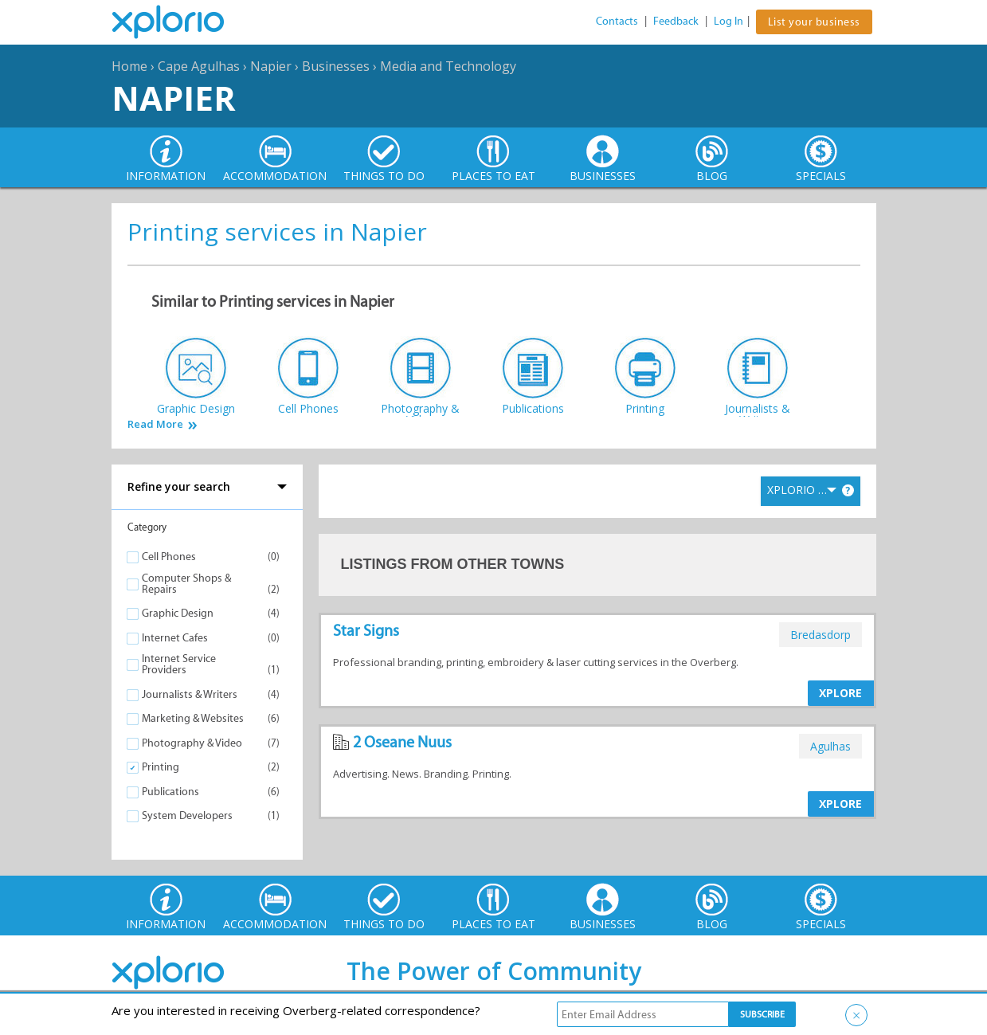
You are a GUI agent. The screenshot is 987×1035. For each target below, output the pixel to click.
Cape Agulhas (199, 66)
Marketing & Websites (193, 718)
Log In (728, 21)
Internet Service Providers (179, 664)
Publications (170, 791)
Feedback (676, 21)
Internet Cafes (175, 638)
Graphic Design (177, 613)
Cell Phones (169, 556)
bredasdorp (820, 634)
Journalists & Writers (189, 694)
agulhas (830, 746)
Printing (160, 767)
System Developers (187, 815)
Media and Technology (448, 66)
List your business (814, 22)
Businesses (336, 66)
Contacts (617, 21)
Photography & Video (192, 743)
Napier (271, 66)
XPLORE (840, 692)
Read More (155, 424)
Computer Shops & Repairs (186, 583)
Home (129, 66)
